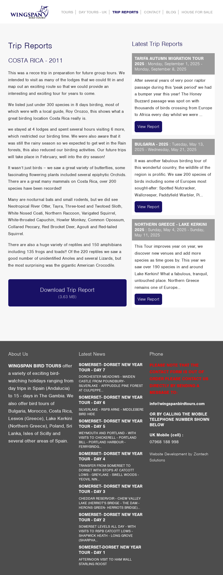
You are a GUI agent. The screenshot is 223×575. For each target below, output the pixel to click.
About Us (18, 354)
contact (152, 12)
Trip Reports (125, 12)
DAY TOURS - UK (93, 12)
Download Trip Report (67, 293)
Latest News (92, 354)
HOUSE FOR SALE (197, 12)
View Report (148, 126)
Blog (171, 12)
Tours (67, 12)
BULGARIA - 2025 (151, 144)
